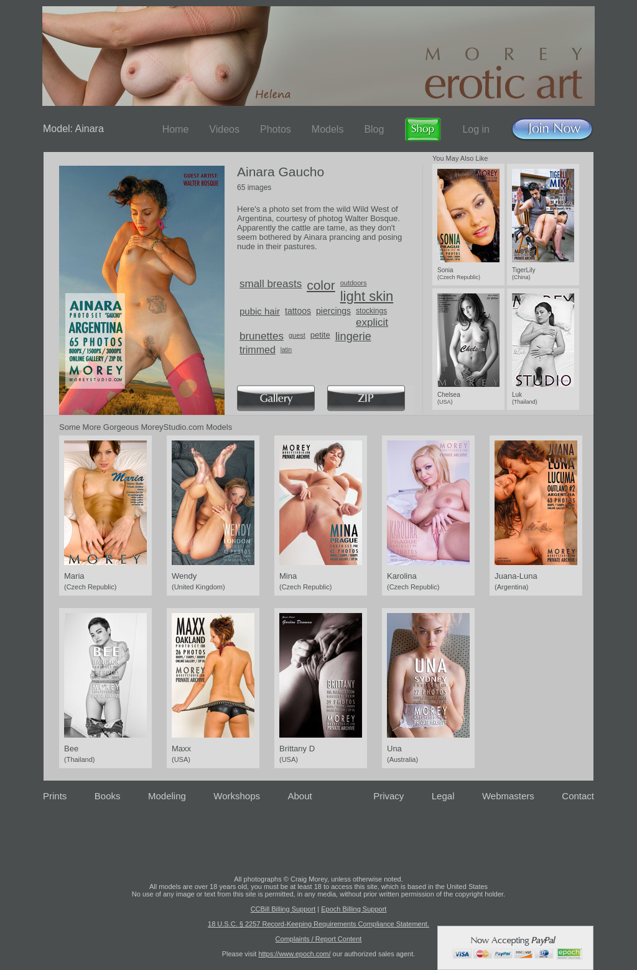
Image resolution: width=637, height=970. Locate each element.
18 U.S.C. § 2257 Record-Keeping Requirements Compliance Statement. (318, 924)
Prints (55, 796)
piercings (333, 311)
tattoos (298, 311)
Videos (224, 129)
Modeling (167, 796)
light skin (367, 296)
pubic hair (259, 311)
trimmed (257, 350)
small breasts (270, 284)
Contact (578, 796)
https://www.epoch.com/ (294, 954)
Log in (476, 129)
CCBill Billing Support (283, 909)
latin (286, 349)
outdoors (353, 283)
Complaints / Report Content (319, 939)
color (321, 285)
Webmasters (508, 796)
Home (175, 129)
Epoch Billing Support (353, 909)
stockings (371, 311)
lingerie (353, 336)
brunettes (261, 336)
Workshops (236, 796)
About (300, 796)
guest (297, 335)
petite (320, 335)
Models (328, 129)
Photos (275, 129)
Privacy (388, 796)
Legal (443, 796)
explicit (372, 322)
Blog (374, 129)
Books (108, 796)
